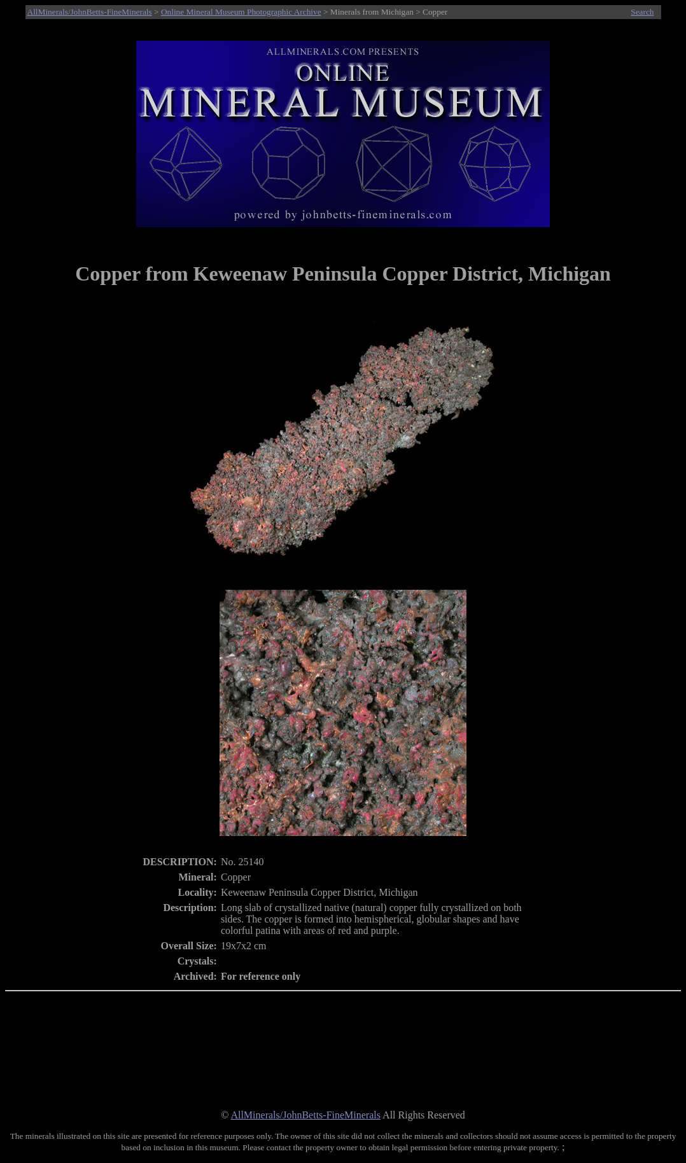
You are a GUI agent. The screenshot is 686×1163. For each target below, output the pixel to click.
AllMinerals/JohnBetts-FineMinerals (89, 12)
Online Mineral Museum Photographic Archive (241, 12)
